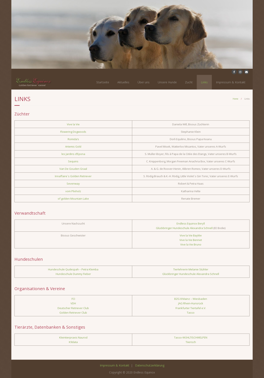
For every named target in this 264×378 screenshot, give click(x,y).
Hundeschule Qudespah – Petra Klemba (73, 269)
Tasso (190, 312)
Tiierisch (191, 342)
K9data (73, 342)
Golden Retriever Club (73, 312)
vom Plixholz (73, 191)
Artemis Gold (73, 146)
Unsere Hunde (167, 82)
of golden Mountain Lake (73, 198)
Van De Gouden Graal (73, 169)
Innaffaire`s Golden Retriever (73, 176)
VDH (73, 303)
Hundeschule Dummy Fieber (73, 274)
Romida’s (73, 139)
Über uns (144, 82)
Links (204, 82)
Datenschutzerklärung (149, 365)
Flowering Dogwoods (73, 132)
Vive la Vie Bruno (190, 244)
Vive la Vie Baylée (191, 235)
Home (235, 98)
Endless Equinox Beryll (191, 223)
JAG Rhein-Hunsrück (190, 303)
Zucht (189, 82)
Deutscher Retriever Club (73, 308)
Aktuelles (123, 82)
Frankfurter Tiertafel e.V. (191, 308)
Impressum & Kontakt (230, 82)
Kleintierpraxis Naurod (73, 337)
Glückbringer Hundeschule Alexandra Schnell (184, 228)
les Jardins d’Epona (73, 154)
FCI (73, 299)
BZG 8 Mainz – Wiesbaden (190, 299)
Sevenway (73, 183)
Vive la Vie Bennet (190, 240)
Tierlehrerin (181, 269)
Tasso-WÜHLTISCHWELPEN (190, 337)
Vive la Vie (73, 124)
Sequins (73, 161)
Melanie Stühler (198, 269)
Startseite (102, 82)
